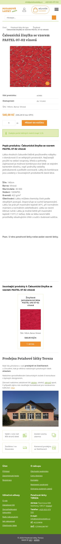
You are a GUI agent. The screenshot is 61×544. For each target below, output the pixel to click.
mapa (48, 505)
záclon (34, 382)
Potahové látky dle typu (20, 27)
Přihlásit (6, 471)
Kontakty (34, 480)
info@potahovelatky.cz (34, 2)
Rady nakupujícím (10, 517)
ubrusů (48, 382)
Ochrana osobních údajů (41, 488)
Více (13, 387)
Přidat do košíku (34, 122)
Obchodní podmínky (39, 471)
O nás (4, 500)
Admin (37, 540)
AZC (30, 540)
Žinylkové (36, 27)
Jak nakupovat (8, 521)
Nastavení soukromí (39, 484)
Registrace (7, 480)
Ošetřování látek (9, 525)
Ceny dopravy (37, 475)
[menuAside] (56, 10)
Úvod (4, 27)
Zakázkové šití (8, 505)
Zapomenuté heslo (10, 475)
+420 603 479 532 (52, 2)
